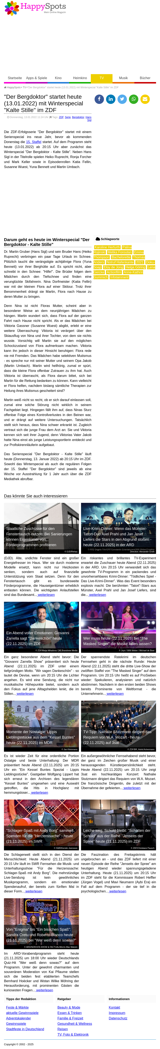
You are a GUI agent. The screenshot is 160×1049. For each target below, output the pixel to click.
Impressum (117, 1013)
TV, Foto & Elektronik (73, 1034)
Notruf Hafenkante (120, 262)
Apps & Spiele (36, 78)
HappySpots (12, 87)
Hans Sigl (88, 119)
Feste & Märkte (17, 1007)
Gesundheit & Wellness (75, 1023)
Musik (123, 78)
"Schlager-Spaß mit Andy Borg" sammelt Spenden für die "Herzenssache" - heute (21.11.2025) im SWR (40, 835)
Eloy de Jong (113, 267)
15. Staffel (33, 142)
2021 (140, 262)
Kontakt (114, 1007)
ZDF (61, 117)
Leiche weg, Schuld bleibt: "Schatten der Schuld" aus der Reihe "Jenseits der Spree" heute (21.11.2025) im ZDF (117, 835)
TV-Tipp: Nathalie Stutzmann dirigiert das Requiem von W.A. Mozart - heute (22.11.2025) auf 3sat (117, 737)
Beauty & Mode (69, 1007)
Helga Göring (135, 267)
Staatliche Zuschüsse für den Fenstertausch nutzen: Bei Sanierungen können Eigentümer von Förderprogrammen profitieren (39, 537)
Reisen (63, 1029)
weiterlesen (46, 595)
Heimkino (80, 78)
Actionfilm (114, 272)
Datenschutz (118, 1018)
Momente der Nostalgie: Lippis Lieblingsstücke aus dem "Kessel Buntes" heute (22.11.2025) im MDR (40, 737)
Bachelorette (121, 257)
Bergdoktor (78, 117)
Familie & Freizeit (70, 1018)
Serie (68, 117)
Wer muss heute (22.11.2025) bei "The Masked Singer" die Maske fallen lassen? (117, 641)
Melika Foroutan (120, 252)
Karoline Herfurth (107, 247)
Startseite (15, 78)
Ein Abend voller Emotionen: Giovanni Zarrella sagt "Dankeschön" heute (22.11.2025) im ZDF (37, 638)
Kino (58, 78)
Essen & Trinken (70, 1013)
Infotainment (119, 277)
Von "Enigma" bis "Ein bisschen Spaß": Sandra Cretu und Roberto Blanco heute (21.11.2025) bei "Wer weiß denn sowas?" (41, 934)
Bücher (145, 78)
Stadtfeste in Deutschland (25, 1029)
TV (102, 78)
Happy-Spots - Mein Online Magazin (35, 8)
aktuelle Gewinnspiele (22, 1013)
